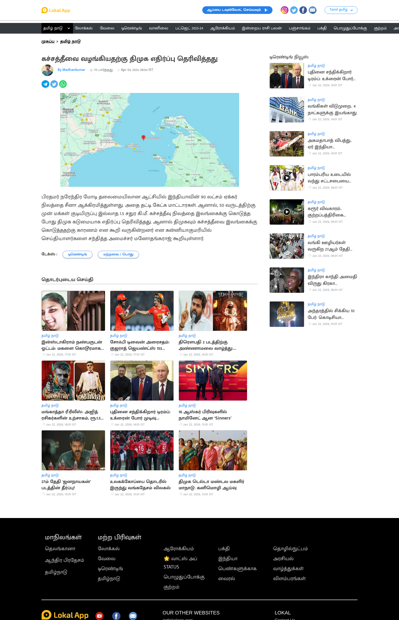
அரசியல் (283, 559)
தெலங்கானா (60, 549)
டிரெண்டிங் (110, 569)
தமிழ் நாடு (53, 28)
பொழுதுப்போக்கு (184, 577)
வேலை (106, 559)
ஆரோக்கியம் (179, 549)
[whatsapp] (63, 86)
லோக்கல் (109, 549)
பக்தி (224, 549)
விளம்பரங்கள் (289, 579)
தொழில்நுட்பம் (290, 549)
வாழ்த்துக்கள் (288, 569)
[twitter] (54, 86)
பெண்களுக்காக (237, 569)
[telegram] (45, 86)
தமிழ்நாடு (56, 572)
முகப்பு (47, 41)
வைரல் (226, 579)
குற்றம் (171, 587)
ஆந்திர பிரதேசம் (64, 560)
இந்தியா (228, 559)
